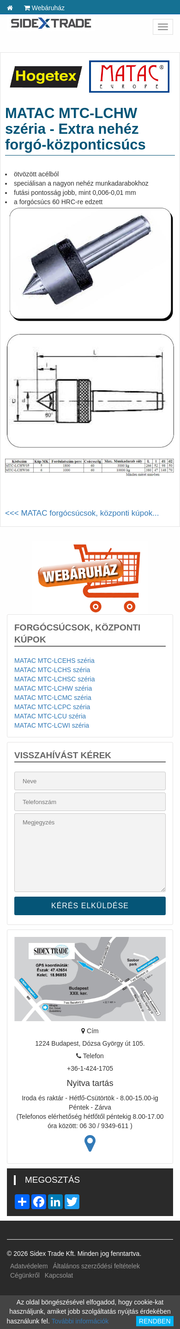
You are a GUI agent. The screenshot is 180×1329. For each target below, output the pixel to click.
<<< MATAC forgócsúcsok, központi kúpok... (82, 513)
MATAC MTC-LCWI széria (51, 725)
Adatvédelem (29, 1266)
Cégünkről (25, 1275)
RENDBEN (154, 1321)
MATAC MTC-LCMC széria (52, 697)
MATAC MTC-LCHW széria (53, 688)
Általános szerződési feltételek (96, 1266)
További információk (79, 1321)
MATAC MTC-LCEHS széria (54, 660)
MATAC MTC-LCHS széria (52, 670)
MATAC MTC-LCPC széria (52, 707)
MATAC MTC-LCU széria (50, 716)
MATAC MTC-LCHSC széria (54, 679)
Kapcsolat (59, 1275)
